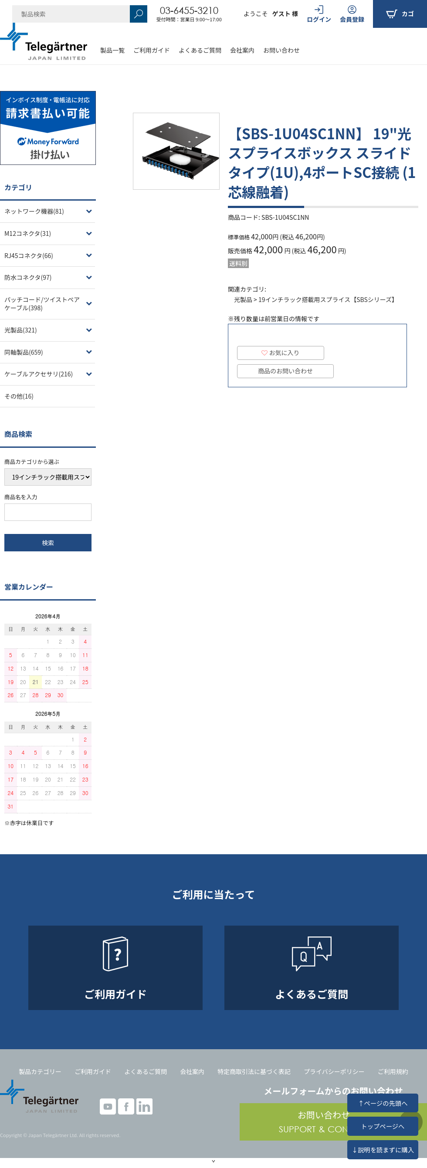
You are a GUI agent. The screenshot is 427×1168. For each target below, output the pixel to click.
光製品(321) (20, 330)
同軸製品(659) (23, 352)
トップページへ (382, 1126)
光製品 (243, 299)
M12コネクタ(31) (27, 233)
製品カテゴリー (40, 1071)
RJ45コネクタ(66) (28, 255)
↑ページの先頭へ (382, 1103)
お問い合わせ (281, 50)
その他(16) (19, 396)
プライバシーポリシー (334, 1071)
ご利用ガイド (151, 50)
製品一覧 (112, 50)
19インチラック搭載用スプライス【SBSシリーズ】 (328, 299)
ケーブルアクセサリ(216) (38, 373)
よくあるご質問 (200, 50)
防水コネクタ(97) (27, 277)
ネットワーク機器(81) (34, 211)
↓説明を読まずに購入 (383, 1149)
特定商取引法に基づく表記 (254, 1071)
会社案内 (242, 50)
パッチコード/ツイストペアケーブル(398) (42, 303)
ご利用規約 (393, 1071)
